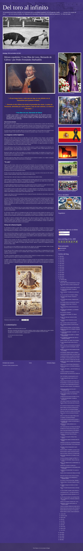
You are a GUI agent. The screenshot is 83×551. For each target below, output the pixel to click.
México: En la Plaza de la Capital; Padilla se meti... (69, 415)
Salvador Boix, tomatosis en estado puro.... (68, 465)
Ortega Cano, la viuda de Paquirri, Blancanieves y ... (70, 364)
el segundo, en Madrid (20, 126)
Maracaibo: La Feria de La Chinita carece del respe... (70, 359)
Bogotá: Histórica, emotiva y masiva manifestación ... (70, 511)
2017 (61, 272)
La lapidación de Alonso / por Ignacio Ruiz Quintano (70, 356)
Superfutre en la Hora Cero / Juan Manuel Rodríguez (70, 442)
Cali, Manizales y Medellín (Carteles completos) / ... (69, 352)
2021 (61, 265)
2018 (61, 270)
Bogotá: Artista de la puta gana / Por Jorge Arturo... (69, 509)
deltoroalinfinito (63, 248)
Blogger (48, 548)
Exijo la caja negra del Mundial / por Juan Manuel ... (70, 430)
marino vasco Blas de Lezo (47, 123)
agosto (62, 517)
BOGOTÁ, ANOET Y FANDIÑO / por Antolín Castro (69, 449)
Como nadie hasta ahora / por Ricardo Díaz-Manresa (70, 426)
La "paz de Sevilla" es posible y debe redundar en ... (70, 490)
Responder (10, 336)
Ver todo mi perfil (61, 250)
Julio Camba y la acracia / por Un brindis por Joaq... (70, 401)
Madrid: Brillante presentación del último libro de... (69, 407)
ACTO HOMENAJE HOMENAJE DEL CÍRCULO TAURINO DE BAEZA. (69, 338)
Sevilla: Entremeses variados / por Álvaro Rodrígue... (70, 327)
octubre (62, 513)
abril (61, 524)
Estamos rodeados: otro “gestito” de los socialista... (69, 340)
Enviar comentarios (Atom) (13, 365)
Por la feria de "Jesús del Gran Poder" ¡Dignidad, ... (70, 480)
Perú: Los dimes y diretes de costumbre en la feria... (70, 391)
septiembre (63, 515)
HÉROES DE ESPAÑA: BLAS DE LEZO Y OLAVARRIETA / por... (68, 390)
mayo (62, 522)
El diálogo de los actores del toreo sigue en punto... (69, 428)
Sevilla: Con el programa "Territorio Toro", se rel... (69, 501)
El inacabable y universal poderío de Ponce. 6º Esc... (70, 357)
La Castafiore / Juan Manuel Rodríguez (67, 417)
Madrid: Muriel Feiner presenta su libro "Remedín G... (70, 508)
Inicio (30, 363)
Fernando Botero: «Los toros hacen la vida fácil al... (70, 382)
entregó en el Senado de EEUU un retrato (40, 255)
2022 (61, 263)
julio (61, 519)
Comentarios (62, 234)
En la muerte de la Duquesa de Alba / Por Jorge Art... (70, 405)
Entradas (61, 232)
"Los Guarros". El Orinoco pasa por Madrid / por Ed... (70, 287)
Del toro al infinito (25, 7)
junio (62, 521)
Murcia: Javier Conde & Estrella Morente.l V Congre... (70, 282)
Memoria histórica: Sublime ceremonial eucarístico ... (70, 451)
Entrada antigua (51, 363)
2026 (61, 256)
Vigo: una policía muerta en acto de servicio (68, 322)
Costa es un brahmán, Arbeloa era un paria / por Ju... (70, 506)
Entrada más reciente (8, 363)
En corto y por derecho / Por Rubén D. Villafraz (69, 294)
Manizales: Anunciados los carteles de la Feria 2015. (70, 411)
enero (62, 530)
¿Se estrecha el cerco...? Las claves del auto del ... (69, 492)
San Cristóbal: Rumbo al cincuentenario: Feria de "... (70, 302)
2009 (61, 539)
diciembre (62, 279)
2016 (61, 274)
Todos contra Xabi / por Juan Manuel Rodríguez (69, 409)
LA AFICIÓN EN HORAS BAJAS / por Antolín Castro (70, 354)
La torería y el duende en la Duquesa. (67, 371)
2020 (61, 267)
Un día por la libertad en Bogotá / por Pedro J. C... (69, 458)
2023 (61, 261)
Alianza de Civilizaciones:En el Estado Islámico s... (69, 432)
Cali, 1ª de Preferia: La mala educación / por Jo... (69, 376)
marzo (62, 526)
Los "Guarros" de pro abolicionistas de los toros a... (69, 384)
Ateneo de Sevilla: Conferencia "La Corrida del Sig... (70, 453)
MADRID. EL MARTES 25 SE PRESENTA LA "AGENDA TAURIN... (68, 478)
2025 (61, 258)
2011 (61, 536)
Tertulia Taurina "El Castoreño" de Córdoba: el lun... (70, 380)
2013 (61, 532)
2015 (61, 276)
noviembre (63, 281)
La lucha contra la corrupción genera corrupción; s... (70, 419)
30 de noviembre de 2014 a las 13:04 (19, 328)
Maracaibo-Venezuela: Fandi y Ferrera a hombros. (69, 475)
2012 (61, 534)
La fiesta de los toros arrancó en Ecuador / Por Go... (70, 396)
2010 (61, 537)
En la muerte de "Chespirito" (65, 312)
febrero (62, 528)
